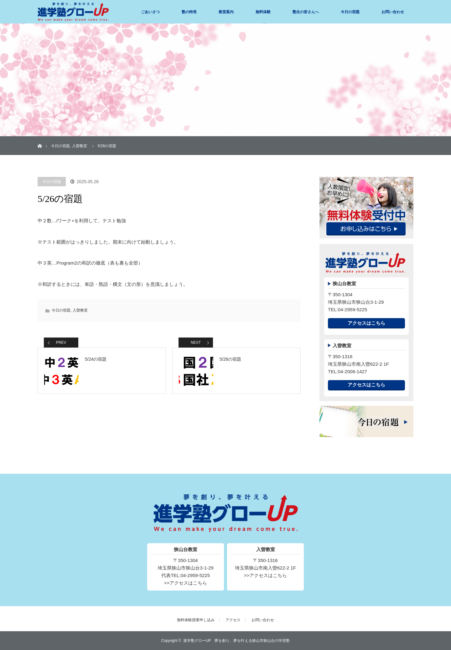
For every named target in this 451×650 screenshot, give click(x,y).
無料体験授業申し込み (196, 620)
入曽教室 (79, 146)
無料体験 (263, 12)
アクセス (233, 620)
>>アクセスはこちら (185, 583)
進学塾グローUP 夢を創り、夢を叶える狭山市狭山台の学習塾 (236, 640)
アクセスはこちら (366, 323)
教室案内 (226, 12)
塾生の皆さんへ (306, 12)
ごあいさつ (150, 12)
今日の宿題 (350, 12)
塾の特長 (189, 12)
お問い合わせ (392, 12)
